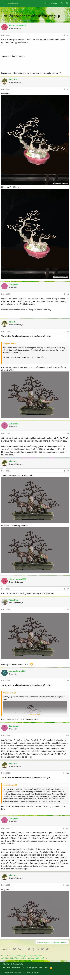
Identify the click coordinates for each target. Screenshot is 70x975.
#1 (68, 35)
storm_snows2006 (10, 20)
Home (46, 968)
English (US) (17, 964)
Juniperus (13, 284)
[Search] (66, 3)
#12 (67, 828)
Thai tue (13, 79)
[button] (3, 3)
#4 (68, 332)
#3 (68, 294)
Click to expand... (35, 714)
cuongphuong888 (17, 671)
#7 (68, 589)
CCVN (5, 964)
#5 (68, 434)
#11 (67, 773)
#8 (68, 610)
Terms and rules (18, 968)
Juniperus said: (9, 344)
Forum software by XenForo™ (20, 972)
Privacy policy (31, 968)
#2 (68, 89)
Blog (40, 968)
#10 (67, 736)
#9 (68, 681)
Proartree (13, 600)
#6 (68, 471)
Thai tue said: (8, 693)
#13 (67, 885)
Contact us (6, 968)
